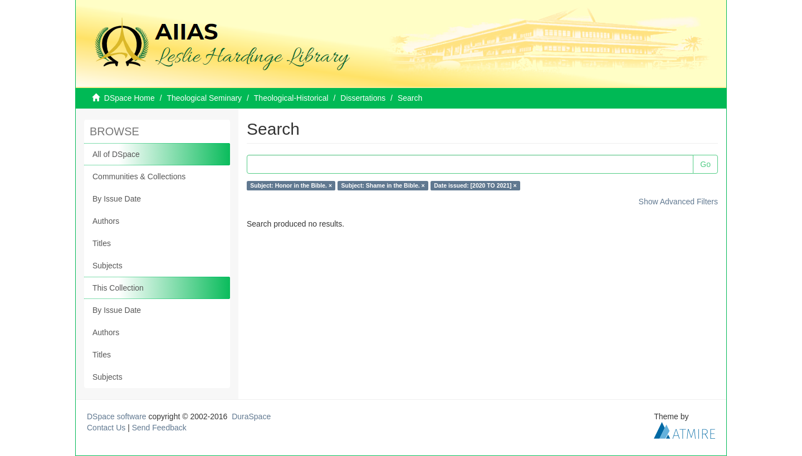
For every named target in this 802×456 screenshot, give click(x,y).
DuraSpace (251, 416)
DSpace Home (129, 98)
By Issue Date (116, 198)
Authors (105, 221)
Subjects (107, 265)
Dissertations (362, 98)
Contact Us (106, 427)
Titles (101, 243)
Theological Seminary (204, 98)
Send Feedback (159, 427)
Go (705, 164)
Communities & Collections (138, 176)
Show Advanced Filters (678, 201)
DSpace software (116, 416)
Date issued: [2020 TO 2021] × (475, 185)
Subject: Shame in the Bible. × (383, 185)
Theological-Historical (291, 98)
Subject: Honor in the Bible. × (291, 185)
